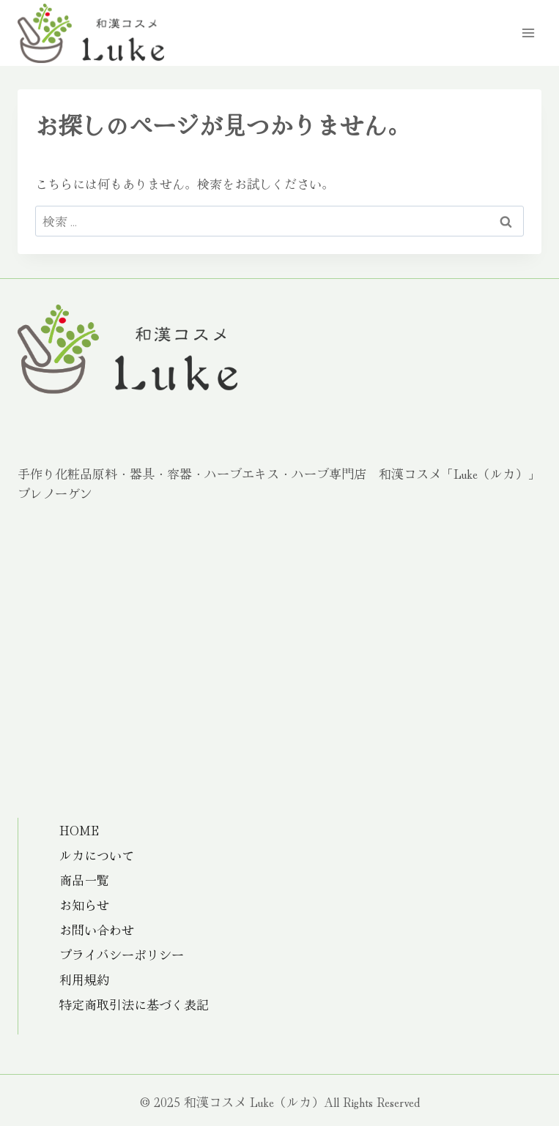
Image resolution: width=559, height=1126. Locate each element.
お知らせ (84, 904)
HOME (79, 830)
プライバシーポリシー (121, 954)
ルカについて (96, 855)
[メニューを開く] (527, 32)
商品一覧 (84, 879)
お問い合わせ (96, 929)
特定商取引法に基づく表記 (134, 1004)
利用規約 (84, 979)
